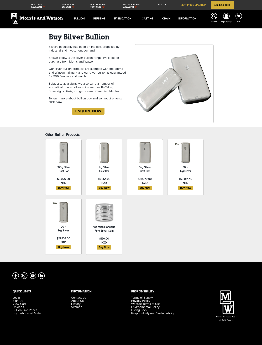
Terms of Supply (142, 297)
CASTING (144, 18)
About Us (77, 300)
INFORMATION (181, 18)
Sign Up (18, 300)
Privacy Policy (140, 300)
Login (16, 297)
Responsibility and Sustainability (152, 313)
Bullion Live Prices (25, 310)
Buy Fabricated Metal (27, 313)
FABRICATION (117, 18)
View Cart (19, 304)
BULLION (76, 18)
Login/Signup (226, 22)
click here (55, 102)
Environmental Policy (145, 307)
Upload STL (20, 307)
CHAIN (164, 18)
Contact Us (78, 297)
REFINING (96, 18)
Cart (238, 22)
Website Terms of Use (145, 304)
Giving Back (139, 310)
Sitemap (76, 307)
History (76, 304)
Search (214, 22)
